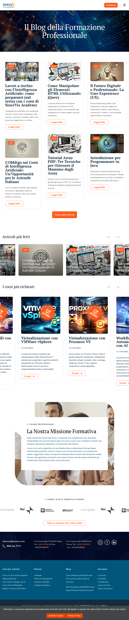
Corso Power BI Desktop (12, 585)
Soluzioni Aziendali (41, 582)
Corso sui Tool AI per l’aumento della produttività (15, 577)
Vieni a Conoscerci (105, 588)
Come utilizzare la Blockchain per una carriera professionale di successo (79, 578)
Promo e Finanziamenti (43, 578)
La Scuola (102, 575)
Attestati (37, 575)
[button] (109, 237)
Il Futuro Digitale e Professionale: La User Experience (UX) (107, 91)
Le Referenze (103, 582)
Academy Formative (42, 585)
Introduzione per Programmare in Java (105, 161)
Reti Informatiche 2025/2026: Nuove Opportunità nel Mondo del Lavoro (80, 588)
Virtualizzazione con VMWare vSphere (39, 340)
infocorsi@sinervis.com (14, 541)
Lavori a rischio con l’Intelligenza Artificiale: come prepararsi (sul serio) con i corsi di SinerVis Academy (22, 95)
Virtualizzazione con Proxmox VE (87, 340)
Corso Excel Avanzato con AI (14, 582)
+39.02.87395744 (45, 544)
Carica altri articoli (64, 214)
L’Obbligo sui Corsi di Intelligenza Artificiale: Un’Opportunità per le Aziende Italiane (21, 172)
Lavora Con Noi (104, 585)
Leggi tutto (14, 126)
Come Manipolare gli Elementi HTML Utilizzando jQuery (64, 91)
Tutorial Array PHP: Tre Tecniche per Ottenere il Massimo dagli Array (64, 165)
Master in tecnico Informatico (14, 588)
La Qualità (102, 578)
